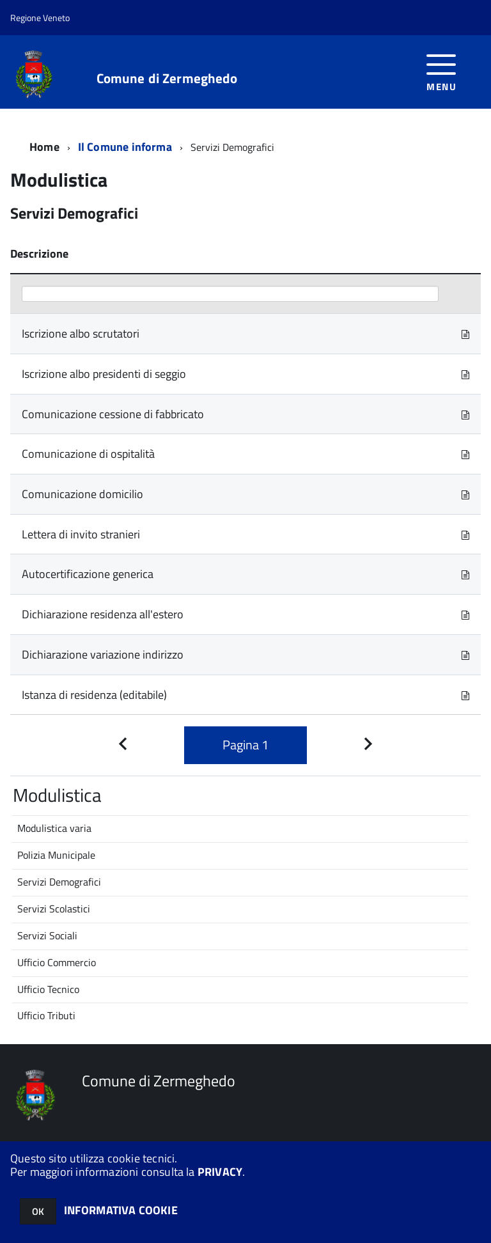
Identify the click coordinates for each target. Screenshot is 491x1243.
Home (44, 146)
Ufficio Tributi (46, 1015)
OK (38, 1211)
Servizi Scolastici (53, 908)
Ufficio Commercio (56, 962)
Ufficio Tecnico (48, 989)
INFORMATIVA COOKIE (121, 1210)
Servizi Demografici (59, 881)
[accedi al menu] (441, 71)
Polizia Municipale (56, 855)
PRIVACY (220, 1171)
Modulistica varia (54, 828)
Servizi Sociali (47, 935)
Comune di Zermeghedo (167, 78)
